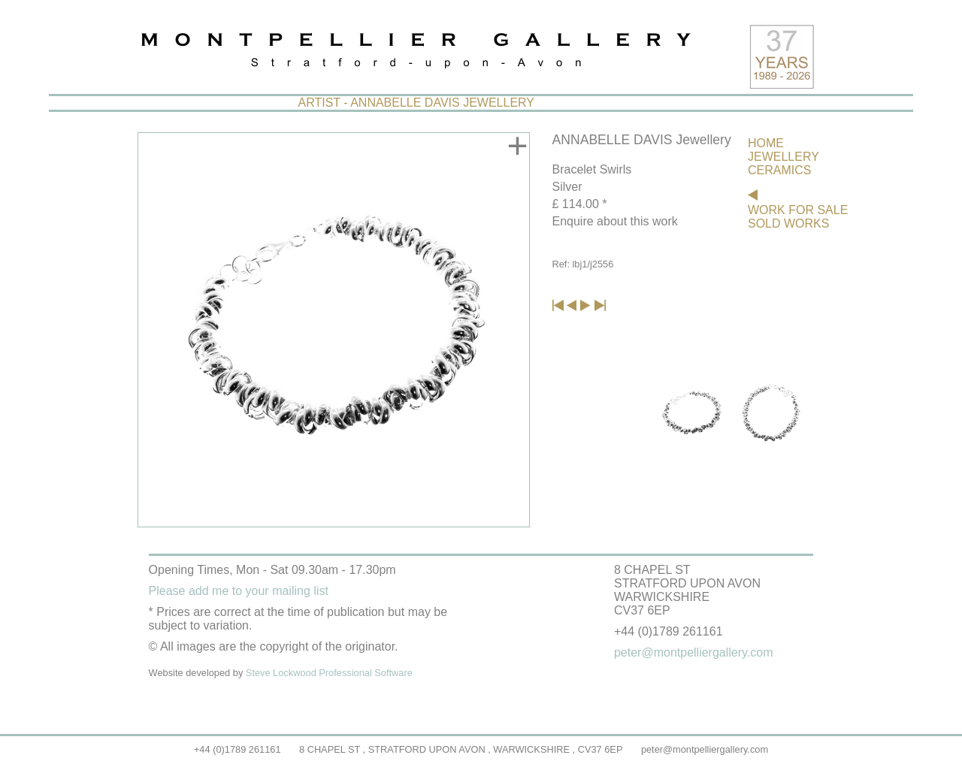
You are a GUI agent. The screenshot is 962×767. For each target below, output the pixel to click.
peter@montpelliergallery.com (704, 749)
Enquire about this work (615, 221)
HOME (766, 143)
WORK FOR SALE (798, 210)
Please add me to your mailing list (238, 590)
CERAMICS (779, 170)
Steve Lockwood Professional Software (329, 672)
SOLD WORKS (788, 223)
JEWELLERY (783, 156)
